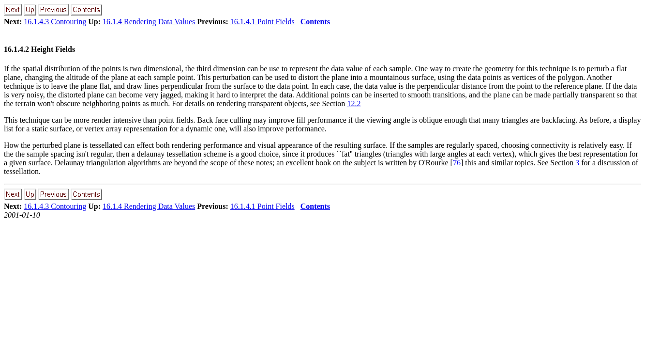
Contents (315, 21)
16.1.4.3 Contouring (55, 21)
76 (457, 163)
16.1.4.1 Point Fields (262, 21)
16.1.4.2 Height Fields (39, 49)
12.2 (353, 103)
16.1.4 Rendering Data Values (149, 21)
